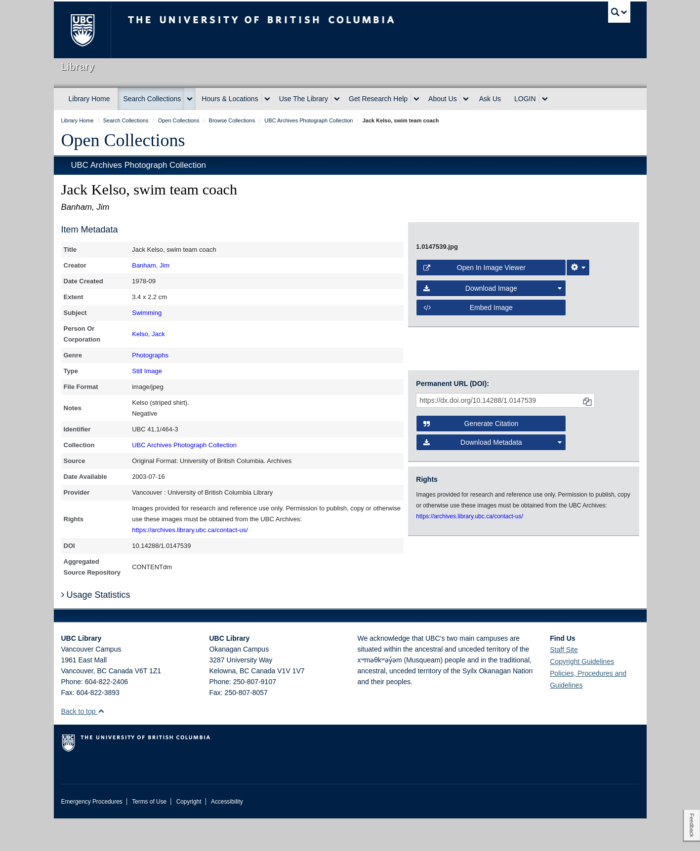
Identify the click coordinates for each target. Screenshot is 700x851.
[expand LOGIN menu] (545, 99)
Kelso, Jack (148, 334)
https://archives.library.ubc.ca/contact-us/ (190, 530)
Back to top (83, 744)
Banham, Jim (150, 265)
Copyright (189, 834)
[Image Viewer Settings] (578, 386)
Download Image (492, 407)
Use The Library (303, 99)
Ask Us (490, 99)
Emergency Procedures (92, 834)
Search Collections (152, 99)
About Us (442, 99)
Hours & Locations (230, 99)
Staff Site (564, 682)
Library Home (89, 99)
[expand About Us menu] (466, 99)
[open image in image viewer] (515, 295)
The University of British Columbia (82, 29)
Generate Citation (470, 503)
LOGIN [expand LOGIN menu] (525, 99)
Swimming (147, 312)
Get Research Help (378, 99)
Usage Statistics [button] (95, 627)
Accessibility (227, 834)
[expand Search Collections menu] (190, 99)
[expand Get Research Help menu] (416, 99)
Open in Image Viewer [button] (474, 386)
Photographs (150, 355)
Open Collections (123, 140)
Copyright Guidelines (582, 694)
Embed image (468, 426)
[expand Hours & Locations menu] (267, 99)
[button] (101, 743)
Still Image (147, 371)
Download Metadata (492, 522)
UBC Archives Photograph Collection (138, 165)
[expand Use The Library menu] (337, 99)
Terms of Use (149, 834)
